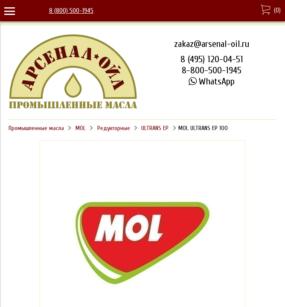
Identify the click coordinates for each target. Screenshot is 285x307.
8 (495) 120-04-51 (211, 59)
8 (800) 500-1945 (71, 10)
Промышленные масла (36, 128)
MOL (81, 128)
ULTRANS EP (155, 128)
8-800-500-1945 (211, 70)
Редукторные (113, 128)
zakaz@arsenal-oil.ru (211, 43)
